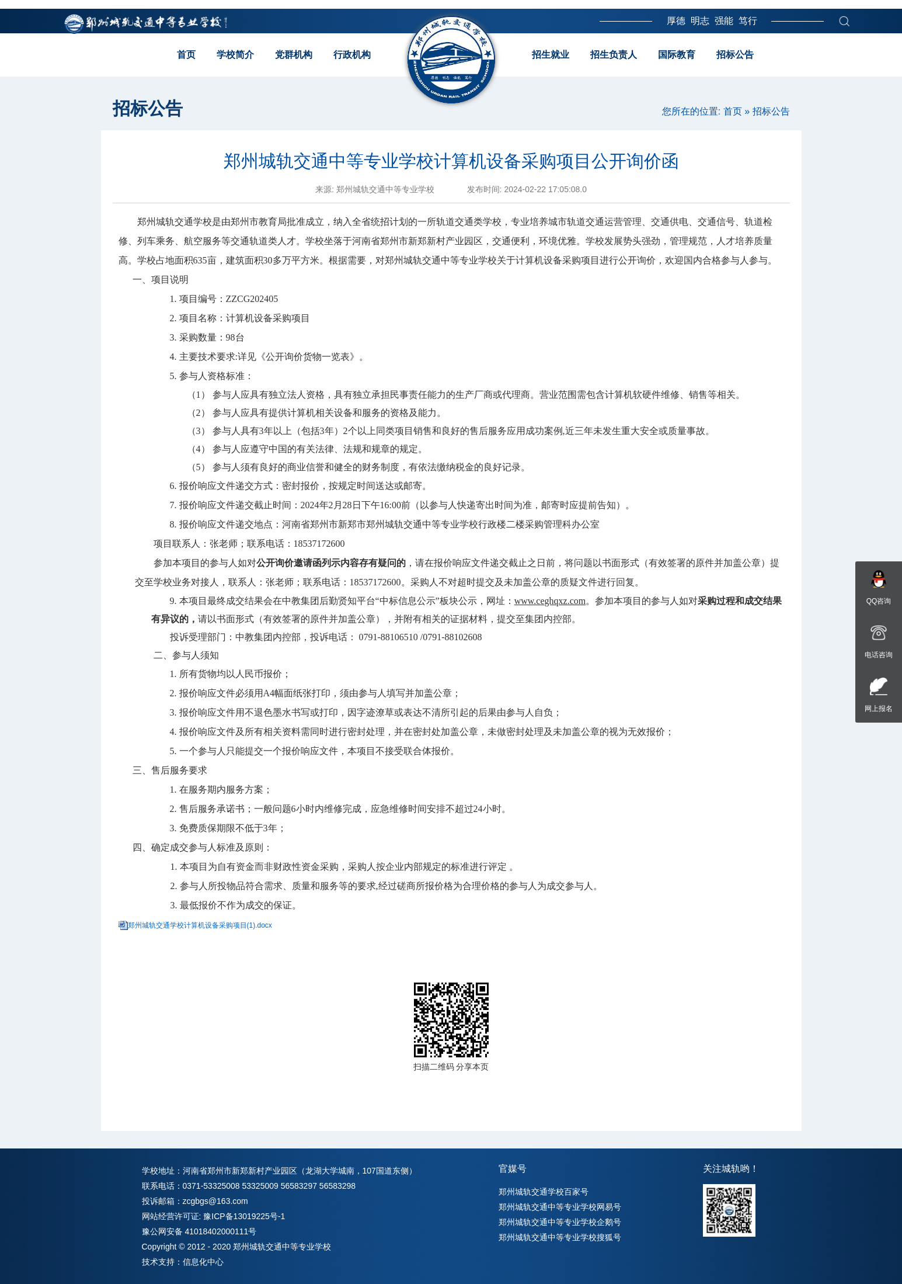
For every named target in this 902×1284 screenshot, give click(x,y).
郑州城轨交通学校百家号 (543, 1191)
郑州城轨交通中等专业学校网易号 (560, 1207)
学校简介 (235, 55)
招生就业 (550, 55)
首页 (186, 55)
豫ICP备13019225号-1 (244, 1216)
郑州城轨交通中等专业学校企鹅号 (560, 1222)
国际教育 (676, 55)
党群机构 (293, 55)
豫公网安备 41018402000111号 (199, 1231)
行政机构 (352, 55)
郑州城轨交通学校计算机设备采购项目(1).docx (200, 925)
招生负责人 (613, 55)
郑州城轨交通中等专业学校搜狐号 (560, 1237)
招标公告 (735, 55)
